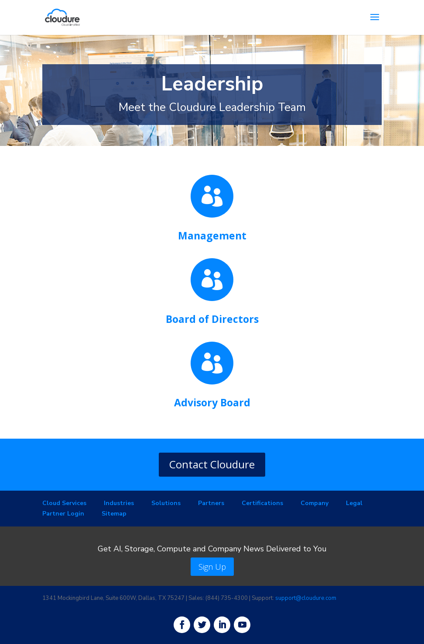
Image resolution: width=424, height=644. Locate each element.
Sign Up (212, 566)
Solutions (166, 503)
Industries (119, 503)
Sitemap (114, 513)
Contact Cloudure (212, 464)
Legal (354, 503)
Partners (211, 503)
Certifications (262, 503)
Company (314, 503)
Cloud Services (64, 503)
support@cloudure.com (305, 598)
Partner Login (63, 513)
